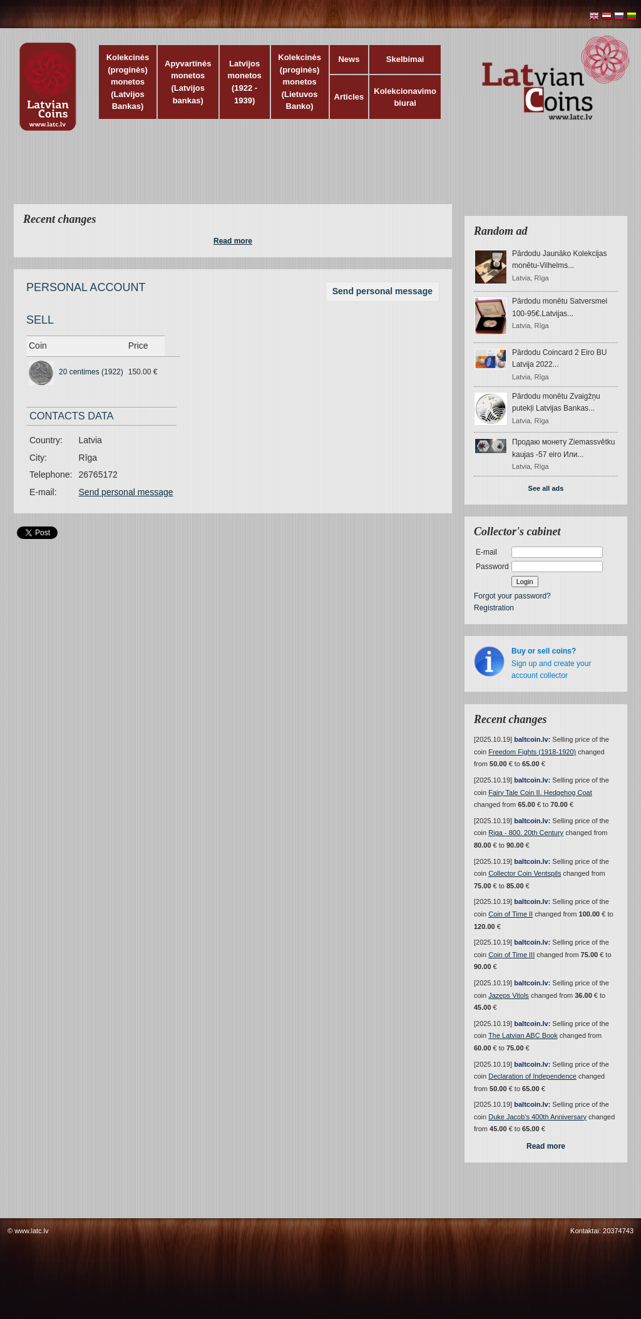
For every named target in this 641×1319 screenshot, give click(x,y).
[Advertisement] (317, 175)
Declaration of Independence (532, 1076)
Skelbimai (405, 59)
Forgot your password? (512, 596)
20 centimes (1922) (91, 371)
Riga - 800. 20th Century (525, 832)
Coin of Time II (510, 914)
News (348, 59)
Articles (349, 96)
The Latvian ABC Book (523, 1035)
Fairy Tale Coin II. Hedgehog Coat (540, 792)
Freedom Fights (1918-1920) (532, 752)
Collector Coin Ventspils (524, 873)
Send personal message (382, 291)
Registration (494, 607)
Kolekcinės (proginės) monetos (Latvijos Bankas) (128, 82)
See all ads (546, 488)
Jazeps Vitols (508, 995)
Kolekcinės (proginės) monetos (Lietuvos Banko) (299, 82)
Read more (232, 241)
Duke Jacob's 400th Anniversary (537, 1117)
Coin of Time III (511, 954)
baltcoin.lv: (532, 739)
